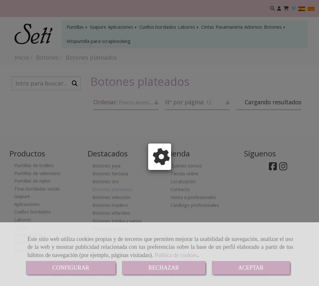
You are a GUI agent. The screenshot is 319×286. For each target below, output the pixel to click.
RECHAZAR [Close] (163, 268)
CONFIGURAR (70, 268)
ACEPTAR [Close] (251, 268)
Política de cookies (175, 255)
